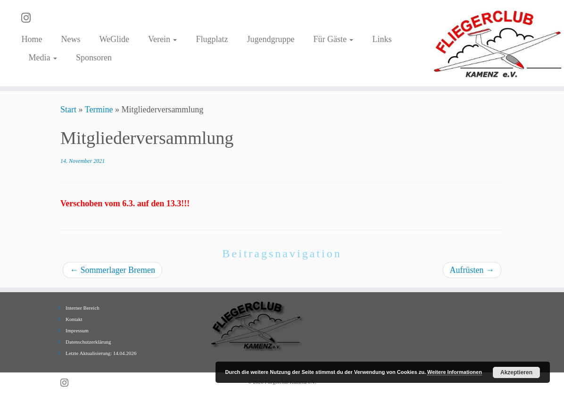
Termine (99, 109)
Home (31, 39)
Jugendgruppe (270, 39)
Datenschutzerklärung (88, 342)
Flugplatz (212, 39)
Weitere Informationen (454, 372)
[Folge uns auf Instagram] (29, 18)
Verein (162, 39)
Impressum (77, 330)
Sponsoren (94, 57)
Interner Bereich (83, 308)
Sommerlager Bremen (112, 270)
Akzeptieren (516, 372)
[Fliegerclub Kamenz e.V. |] (498, 43)
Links (381, 39)
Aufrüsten (472, 270)
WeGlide (114, 39)
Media (42, 57)
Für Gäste (333, 39)
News (70, 39)
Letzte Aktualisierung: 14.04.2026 (101, 353)
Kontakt (74, 319)
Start (68, 109)
